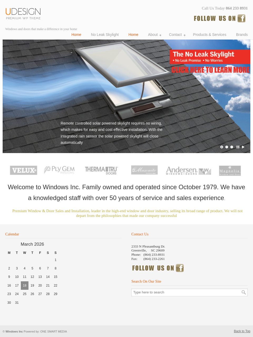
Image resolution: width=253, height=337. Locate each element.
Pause (238, 147)
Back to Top (242, 331)
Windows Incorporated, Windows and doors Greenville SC (25, 13)
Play (243, 147)
